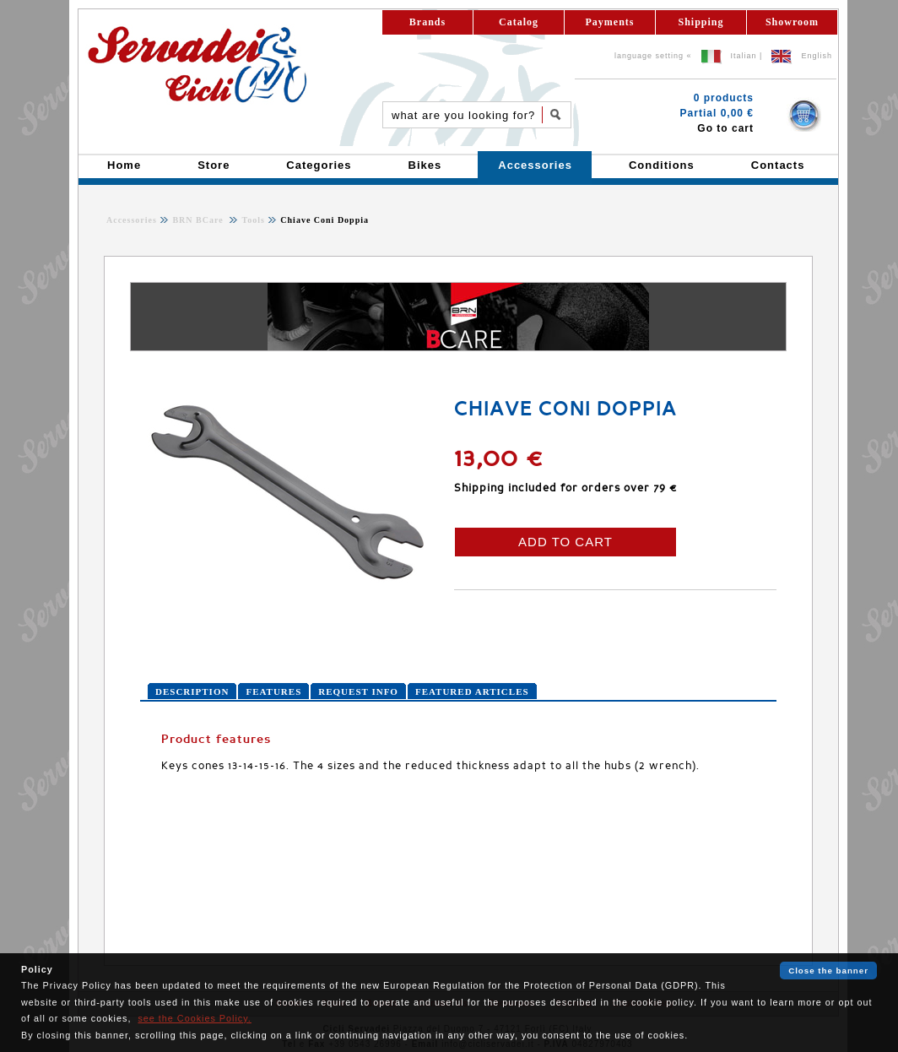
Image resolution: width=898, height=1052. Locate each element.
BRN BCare (199, 220)
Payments (610, 22)
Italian (744, 56)
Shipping (700, 22)
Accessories (131, 220)
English (816, 56)
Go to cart (725, 128)
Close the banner (828, 970)
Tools (252, 220)
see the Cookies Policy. (194, 1018)
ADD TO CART (565, 541)
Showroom (792, 22)
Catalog (518, 22)
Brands (427, 22)
